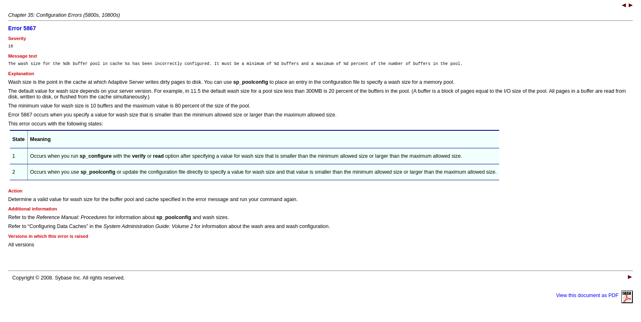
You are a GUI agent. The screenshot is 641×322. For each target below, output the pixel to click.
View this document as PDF (594, 298)
